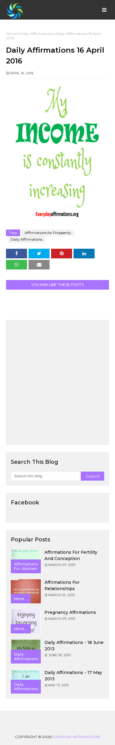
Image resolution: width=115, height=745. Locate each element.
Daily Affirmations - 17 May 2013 (73, 676)
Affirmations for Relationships (62, 585)
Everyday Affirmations (76, 736)
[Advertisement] (57, 382)
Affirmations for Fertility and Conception (70, 555)
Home (11, 33)
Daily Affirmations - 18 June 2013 (74, 645)
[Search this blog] (46, 476)
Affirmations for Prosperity (48, 232)
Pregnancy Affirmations (70, 612)
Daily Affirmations (36, 33)
